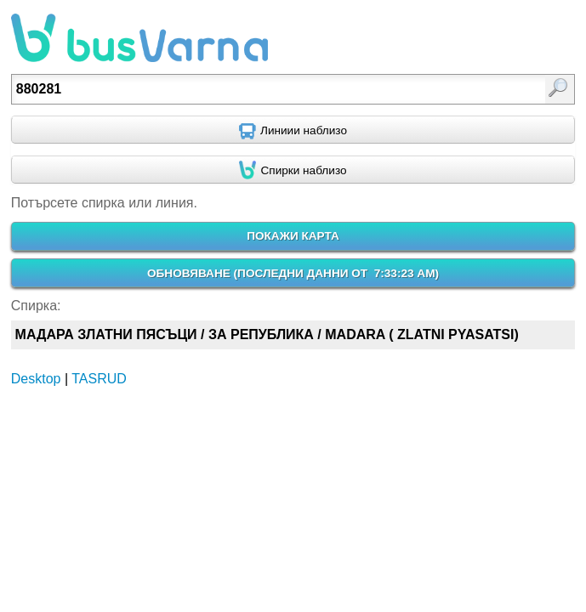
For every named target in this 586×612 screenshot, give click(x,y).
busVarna (139, 38)
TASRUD (99, 378)
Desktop (36, 378)
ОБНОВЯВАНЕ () (293, 273)
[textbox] (253, 89)
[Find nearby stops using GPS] (293, 170)
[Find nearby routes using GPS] (293, 130)
